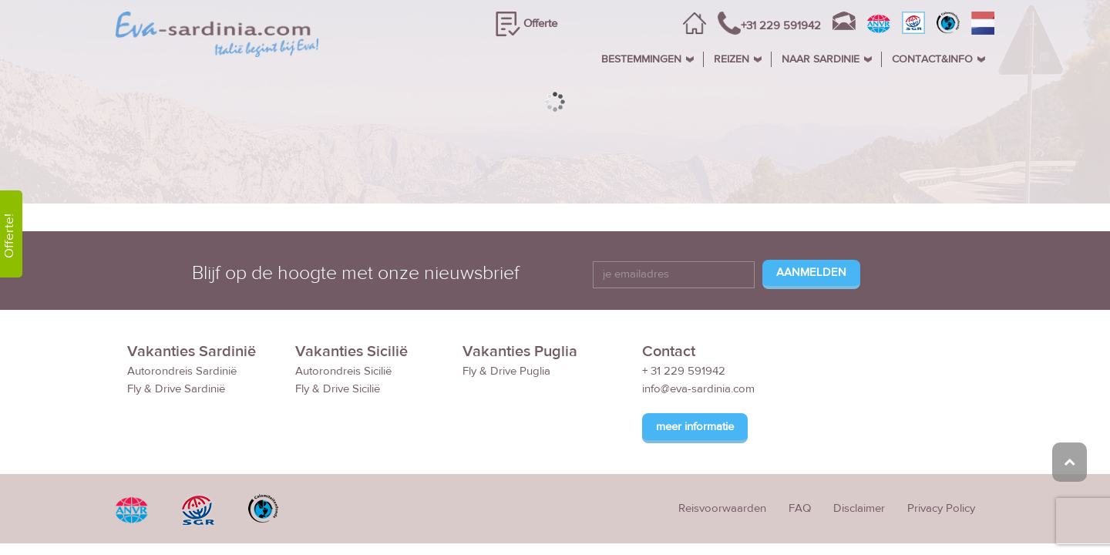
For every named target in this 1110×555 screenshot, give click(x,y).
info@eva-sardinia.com (698, 389)
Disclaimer (859, 509)
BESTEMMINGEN (641, 59)
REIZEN (731, 59)
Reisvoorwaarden (722, 509)
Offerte (540, 23)
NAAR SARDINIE (820, 59)
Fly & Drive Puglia (506, 372)
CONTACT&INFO (932, 59)
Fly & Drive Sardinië (176, 389)
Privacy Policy (941, 509)
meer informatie (695, 427)
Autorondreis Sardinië (182, 372)
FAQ (800, 509)
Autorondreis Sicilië (343, 372)
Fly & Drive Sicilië (337, 389)
